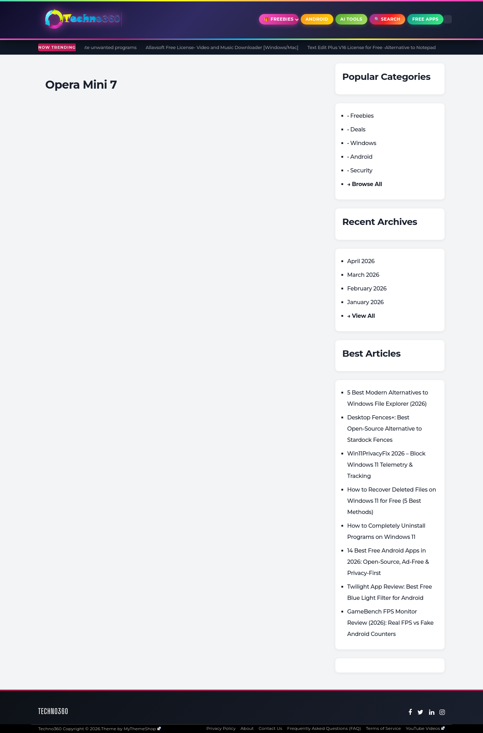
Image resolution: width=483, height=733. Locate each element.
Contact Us (270, 728)
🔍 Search (387, 19)
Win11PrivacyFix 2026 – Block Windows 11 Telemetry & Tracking (386, 464)
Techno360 (53, 711)
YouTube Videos (425, 728)
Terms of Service (383, 728)
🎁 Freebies (279, 19)
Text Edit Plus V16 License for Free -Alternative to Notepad (374, 47)
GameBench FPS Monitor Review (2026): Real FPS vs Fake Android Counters (390, 622)
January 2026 (365, 302)
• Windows (361, 143)
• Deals (356, 129)
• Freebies (360, 115)
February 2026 (367, 288)
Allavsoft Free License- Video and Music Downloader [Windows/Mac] (224, 47)
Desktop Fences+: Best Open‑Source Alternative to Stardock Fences (384, 428)
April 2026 (361, 261)
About (247, 728)
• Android (360, 156)
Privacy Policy (221, 728)
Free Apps (425, 19)
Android (317, 19)
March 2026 (363, 275)
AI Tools (351, 19)
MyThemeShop (142, 728)
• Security (360, 170)
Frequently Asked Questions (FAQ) (324, 728)
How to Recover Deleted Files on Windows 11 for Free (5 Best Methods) (391, 500)
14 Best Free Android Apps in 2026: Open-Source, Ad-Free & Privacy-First (388, 561)
